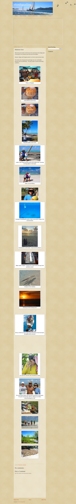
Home (16, 15)
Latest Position (43, 15)
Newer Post (16, 499)
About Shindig (23, 15)
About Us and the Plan (33, 15)
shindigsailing (23, 4)
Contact (50, 15)
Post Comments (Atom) (21, 501)
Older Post (43, 499)
